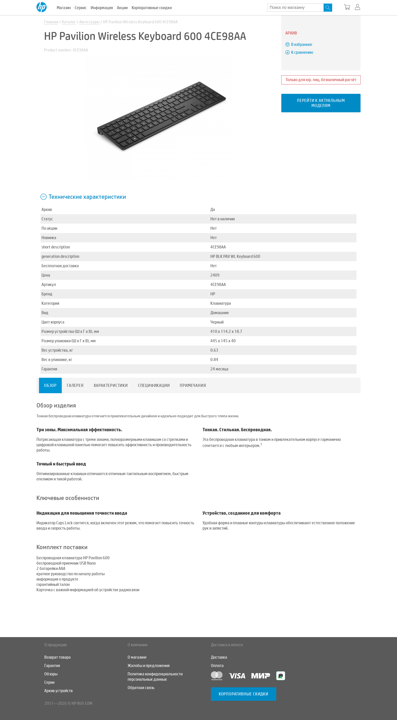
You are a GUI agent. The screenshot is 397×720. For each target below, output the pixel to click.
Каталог (69, 22)
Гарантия (52, 665)
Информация (102, 7)
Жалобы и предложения (149, 665)
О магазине (137, 657)
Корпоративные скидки (152, 7)
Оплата (217, 665)
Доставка (219, 657)
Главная (51, 22)
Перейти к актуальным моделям (321, 103)
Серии (49, 682)
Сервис (81, 7)
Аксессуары (89, 22)
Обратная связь (141, 687)
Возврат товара (57, 657)
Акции (122, 7)
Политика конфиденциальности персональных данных (155, 676)
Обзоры (50, 674)
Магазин (64, 7)
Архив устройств (58, 690)
